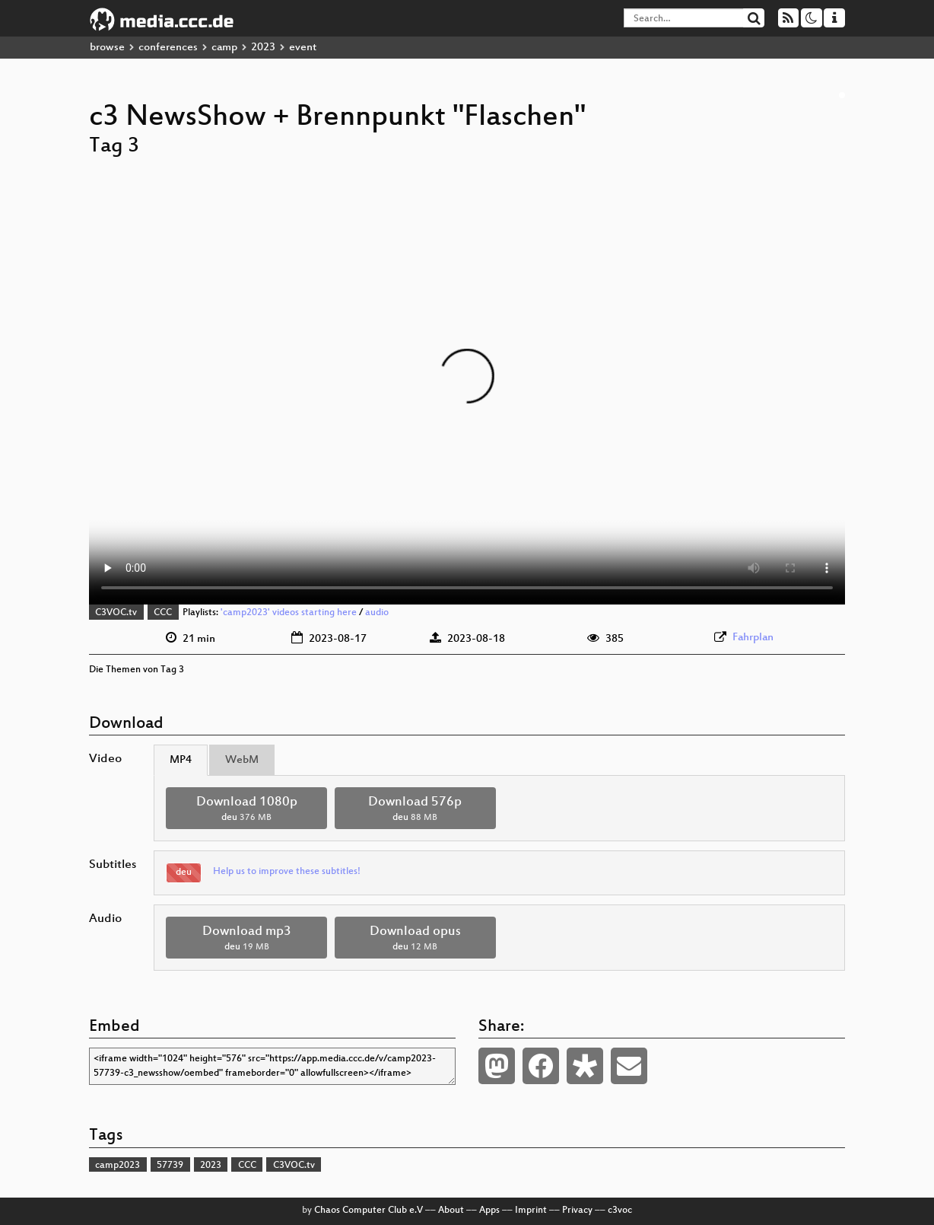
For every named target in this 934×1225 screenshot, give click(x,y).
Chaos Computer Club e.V (368, 1210)
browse (107, 47)
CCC (163, 613)
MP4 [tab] (181, 760)
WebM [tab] (242, 760)
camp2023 (117, 1165)
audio (377, 613)
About (451, 1210)
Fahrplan (753, 637)
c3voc (620, 1210)
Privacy (577, 1210)
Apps (489, 1210)
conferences (168, 47)
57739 (170, 1165)
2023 (263, 47)
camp (224, 47)
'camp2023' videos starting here (289, 613)
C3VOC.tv (116, 613)
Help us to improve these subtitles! (287, 871)
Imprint (531, 1210)
